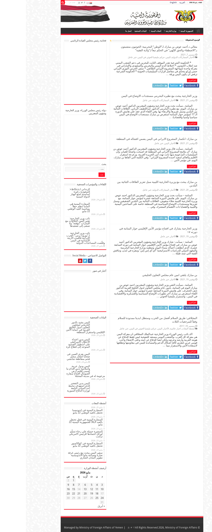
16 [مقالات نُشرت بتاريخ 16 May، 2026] (42, 489)
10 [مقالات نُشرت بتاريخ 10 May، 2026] (76, 489)
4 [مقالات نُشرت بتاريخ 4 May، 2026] (71, 484)
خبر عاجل (106, 57)
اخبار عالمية (149, 328)
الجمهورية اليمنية (161, 31)
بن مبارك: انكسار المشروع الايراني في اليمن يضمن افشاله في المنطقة (130, 139)
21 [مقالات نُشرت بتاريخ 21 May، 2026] (53, 493)
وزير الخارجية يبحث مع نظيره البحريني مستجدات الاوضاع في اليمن (133, 95)
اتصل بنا (102, 31)
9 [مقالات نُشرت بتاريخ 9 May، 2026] (42, 484)
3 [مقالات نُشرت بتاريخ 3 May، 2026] (76, 484)
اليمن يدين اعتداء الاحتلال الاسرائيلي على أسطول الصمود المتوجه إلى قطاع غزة (52, 343)
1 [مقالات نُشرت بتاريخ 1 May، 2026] (47, 480)
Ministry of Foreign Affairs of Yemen (75, 527)
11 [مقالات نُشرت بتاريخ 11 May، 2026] (71, 489)
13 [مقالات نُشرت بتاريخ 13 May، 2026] (59, 489)
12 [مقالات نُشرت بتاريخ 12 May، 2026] (65, 489)
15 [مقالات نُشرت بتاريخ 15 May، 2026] (47, 489)
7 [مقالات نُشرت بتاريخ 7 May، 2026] (53, 484)
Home (172, 31)
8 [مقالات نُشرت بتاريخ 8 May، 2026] (47, 484)
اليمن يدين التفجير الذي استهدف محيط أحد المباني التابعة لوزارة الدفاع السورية (52, 387)
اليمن (142, 57)
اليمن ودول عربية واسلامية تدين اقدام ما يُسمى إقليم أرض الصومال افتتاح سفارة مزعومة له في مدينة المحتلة (59, 371)
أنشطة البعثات (162, 328)
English (147, 2)
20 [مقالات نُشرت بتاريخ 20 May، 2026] (59, 493)
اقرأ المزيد (166, 80)
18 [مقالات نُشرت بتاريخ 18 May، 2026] (71, 493)
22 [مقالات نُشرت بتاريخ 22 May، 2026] (47, 493)
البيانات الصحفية (115, 31)
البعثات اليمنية (130, 31)
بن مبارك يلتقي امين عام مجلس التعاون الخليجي (143, 275)
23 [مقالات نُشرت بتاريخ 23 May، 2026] (42, 493)
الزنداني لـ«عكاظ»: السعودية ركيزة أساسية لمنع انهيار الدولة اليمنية (54, 193)
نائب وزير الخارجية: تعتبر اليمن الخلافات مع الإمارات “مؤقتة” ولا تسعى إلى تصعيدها (51, 222)
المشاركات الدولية (154, 57)
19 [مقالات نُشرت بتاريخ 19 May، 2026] (65, 493)
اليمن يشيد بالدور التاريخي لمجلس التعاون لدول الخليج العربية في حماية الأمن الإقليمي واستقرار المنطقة (59, 327)
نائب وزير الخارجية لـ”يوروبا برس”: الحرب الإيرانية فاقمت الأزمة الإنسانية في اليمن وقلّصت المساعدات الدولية (59, 237)
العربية (156, 2)
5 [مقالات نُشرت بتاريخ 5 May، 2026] (65, 484)
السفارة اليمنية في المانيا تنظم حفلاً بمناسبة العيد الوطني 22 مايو (53, 207)
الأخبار (166, 57)
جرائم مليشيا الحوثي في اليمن (125, 57)
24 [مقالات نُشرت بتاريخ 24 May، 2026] (76, 498)
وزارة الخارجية (145, 31)
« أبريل (75, 506)
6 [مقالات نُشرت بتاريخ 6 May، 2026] (59, 484)
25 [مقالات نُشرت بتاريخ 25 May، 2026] (71, 498)
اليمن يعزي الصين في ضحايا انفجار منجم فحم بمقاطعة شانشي (52, 356)
